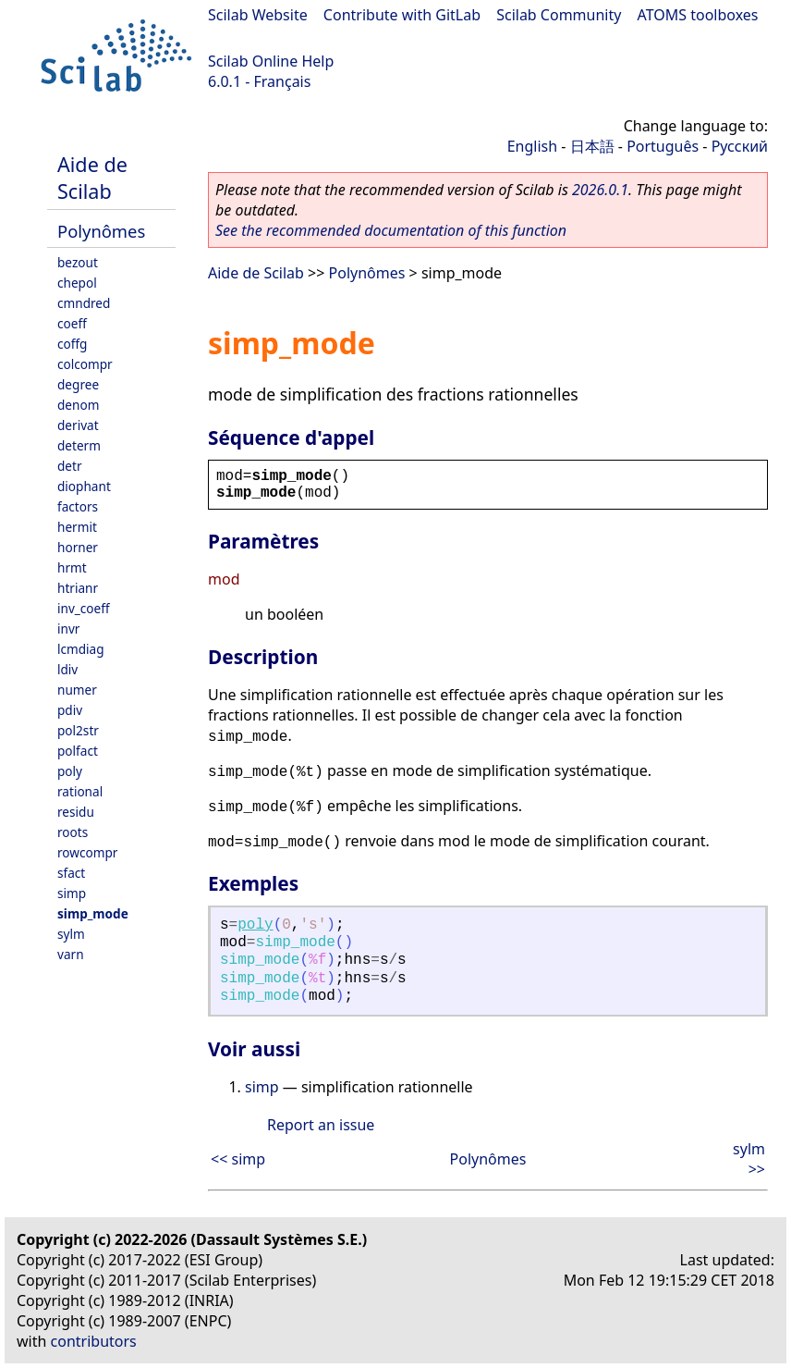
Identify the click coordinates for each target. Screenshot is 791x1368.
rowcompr (87, 852)
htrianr (77, 588)
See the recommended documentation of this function (390, 230)
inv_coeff (83, 608)
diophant (84, 486)
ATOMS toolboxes (698, 15)
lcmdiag (80, 649)
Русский (740, 146)
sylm (71, 934)
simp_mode (92, 913)
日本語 (592, 146)
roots (72, 832)
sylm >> (749, 1159)
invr (68, 628)
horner (77, 547)
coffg (72, 343)
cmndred (83, 303)
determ (79, 445)
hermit (77, 527)
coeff (72, 323)
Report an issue (320, 1125)
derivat (78, 425)
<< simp (238, 1159)
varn (70, 954)
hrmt (72, 567)
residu (75, 811)
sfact (71, 872)
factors (77, 506)
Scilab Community (558, 15)
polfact (77, 750)
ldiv (67, 669)
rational (80, 791)
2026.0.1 (600, 189)
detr (69, 465)
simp (71, 893)
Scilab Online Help (271, 61)
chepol (77, 282)
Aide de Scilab (92, 177)
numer (77, 689)
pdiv (69, 710)
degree (78, 384)
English (532, 146)
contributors (94, 1341)
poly (69, 771)
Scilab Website (258, 15)
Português (663, 146)
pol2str (78, 730)
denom (78, 404)
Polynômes (101, 230)
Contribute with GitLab (402, 15)
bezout (77, 262)
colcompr (85, 364)
